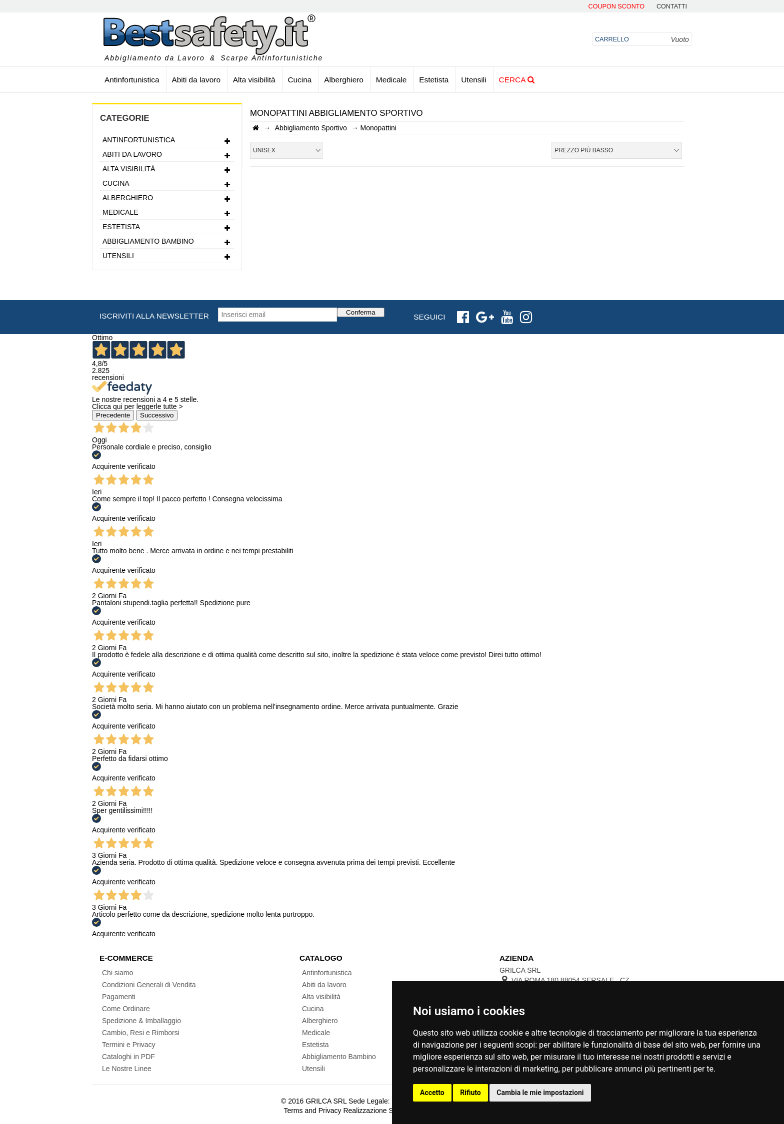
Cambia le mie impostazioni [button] (540, 1093)
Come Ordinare (126, 1009)
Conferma (361, 312)
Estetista (433, 79)
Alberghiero (344, 79)
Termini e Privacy (129, 1045)
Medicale (391, 79)
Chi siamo (117, 973)
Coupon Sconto (616, 6)
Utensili (473, 79)
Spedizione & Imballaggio (141, 1021)
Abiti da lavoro (196, 79)
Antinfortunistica (132, 79)
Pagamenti (119, 997)
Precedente (113, 415)
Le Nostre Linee (127, 1069)
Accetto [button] (432, 1093)
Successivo (157, 415)
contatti (671, 6)
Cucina (300, 79)
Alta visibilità (254, 79)
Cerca (516, 79)
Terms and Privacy (312, 1111)
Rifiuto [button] (470, 1093)
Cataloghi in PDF (128, 1057)
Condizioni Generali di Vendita (149, 985)
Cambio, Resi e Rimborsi (141, 1033)
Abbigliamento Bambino (167, 242)
